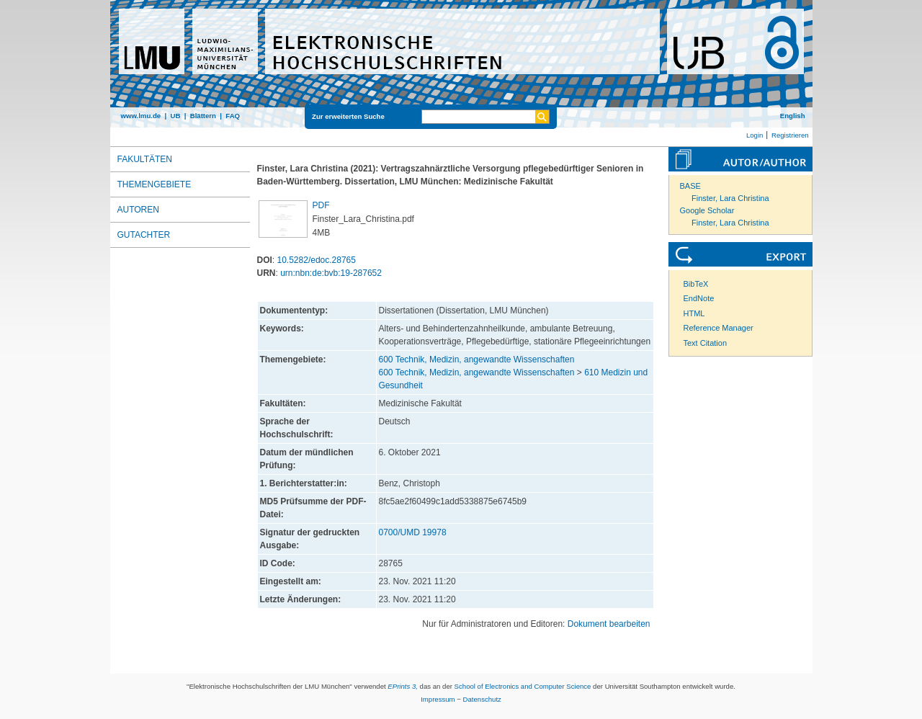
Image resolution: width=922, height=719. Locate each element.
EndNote (699, 298)
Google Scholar (707, 210)
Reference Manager (718, 327)
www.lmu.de (141, 116)
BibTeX (696, 284)
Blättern (203, 116)
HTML (694, 313)
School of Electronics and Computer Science (523, 686)
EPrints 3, (403, 686)
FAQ (232, 116)
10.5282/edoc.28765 (316, 260)
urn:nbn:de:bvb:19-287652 (331, 273)
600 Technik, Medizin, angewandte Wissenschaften (477, 359)
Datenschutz (482, 699)
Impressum (438, 699)
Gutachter (144, 235)
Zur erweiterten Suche (348, 116)
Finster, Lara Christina (730, 198)
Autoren (138, 210)
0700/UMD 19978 (413, 532)
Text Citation (706, 343)
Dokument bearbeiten (609, 624)
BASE (690, 186)
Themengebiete (154, 184)
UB (175, 116)
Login (754, 135)
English (792, 116)
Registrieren (790, 135)
